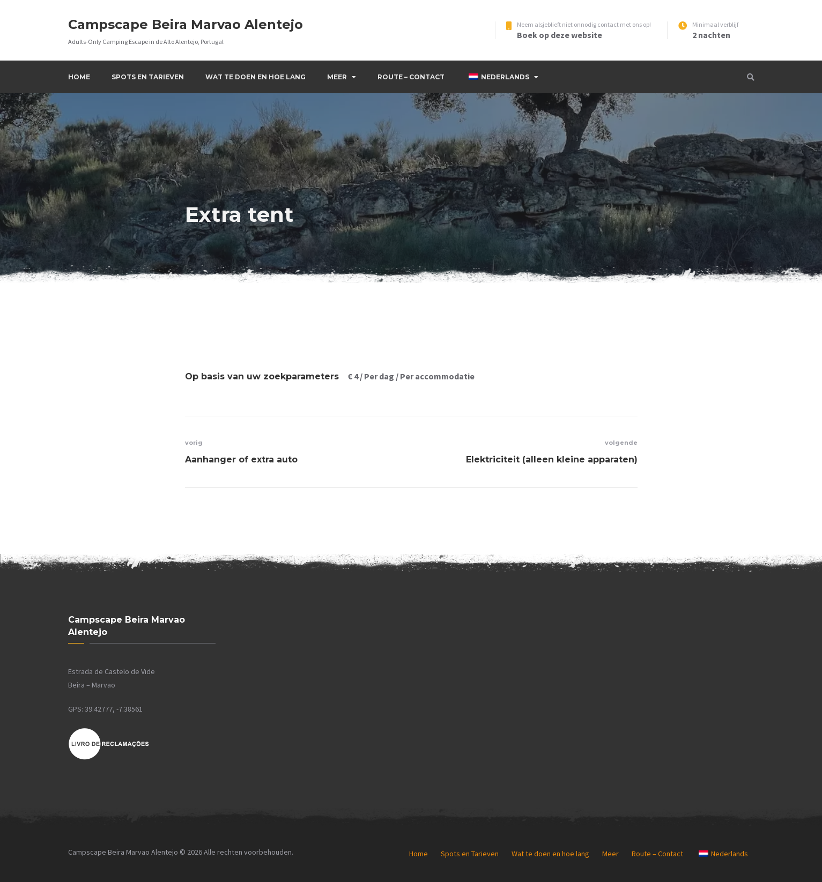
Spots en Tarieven (148, 77)
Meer (337, 77)
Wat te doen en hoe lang (255, 77)
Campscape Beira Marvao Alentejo (185, 24)
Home (79, 77)
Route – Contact (411, 77)
